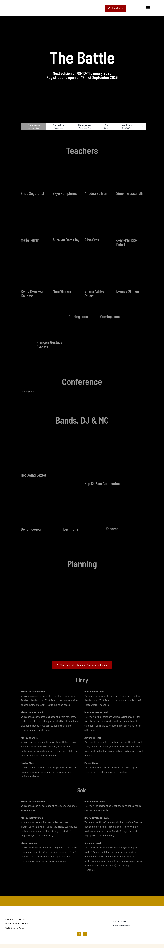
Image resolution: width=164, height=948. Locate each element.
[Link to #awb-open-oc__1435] (148, 8)
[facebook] (142, 127)
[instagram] (79, 934)
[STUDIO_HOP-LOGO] (22, 2)
